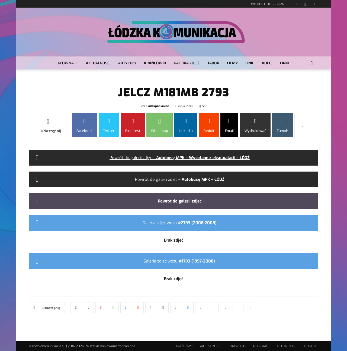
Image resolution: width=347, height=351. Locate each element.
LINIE (249, 63)
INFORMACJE (261, 346)
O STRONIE (310, 346)
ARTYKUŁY (127, 63)
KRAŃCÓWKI (155, 63)
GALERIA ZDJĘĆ (187, 63)
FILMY (232, 63)
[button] (311, 63)
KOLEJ (267, 63)
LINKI (284, 63)
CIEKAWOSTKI (237, 346)
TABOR (213, 63)
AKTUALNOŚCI (98, 63)
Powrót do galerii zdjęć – (180, 157)
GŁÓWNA (67, 63)
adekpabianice (158, 105)
